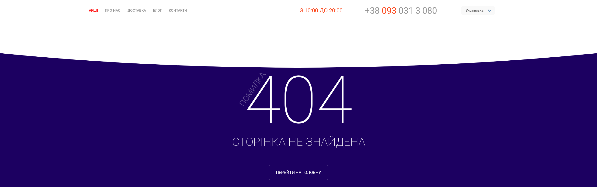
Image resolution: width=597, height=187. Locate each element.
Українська (479, 10)
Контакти (178, 10)
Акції (93, 10)
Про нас (112, 10)
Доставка (136, 10)
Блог (157, 10)
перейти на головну (298, 172)
